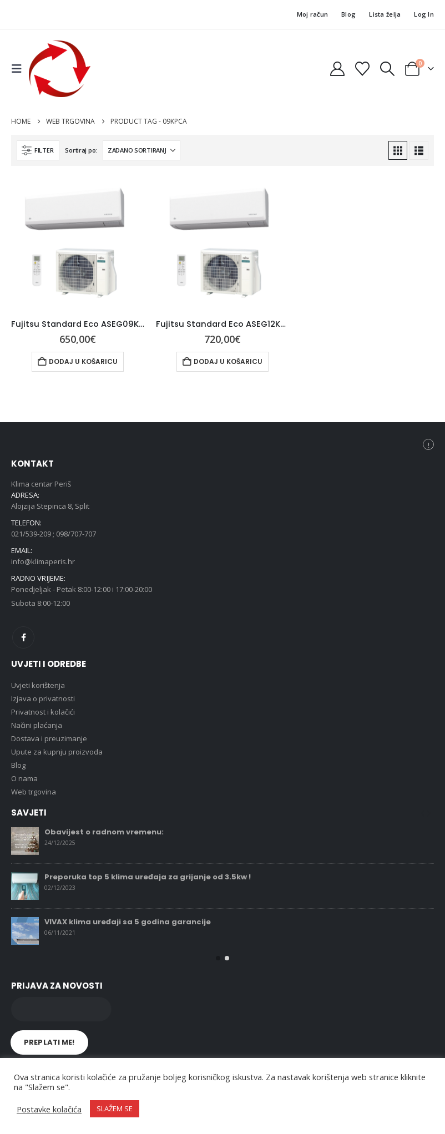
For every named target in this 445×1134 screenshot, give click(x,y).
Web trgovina (33, 792)
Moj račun (312, 14)
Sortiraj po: (81, 150)
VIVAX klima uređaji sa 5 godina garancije (127, 922)
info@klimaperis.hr (43, 561)
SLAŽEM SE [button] (115, 1108)
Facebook (23, 637)
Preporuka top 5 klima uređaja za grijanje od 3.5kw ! (147, 877)
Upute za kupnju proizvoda (57, 752)
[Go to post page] (25, 841)
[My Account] (337, 69)
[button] (20, 68)
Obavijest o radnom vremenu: (104, 832)
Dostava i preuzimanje (49, 738)
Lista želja (385, 14)
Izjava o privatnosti (43, 698)
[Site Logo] (59, 68)
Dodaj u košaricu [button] (83, 361)
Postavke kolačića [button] (49, 1109)
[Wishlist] (362, 69)
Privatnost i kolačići (43, 712)
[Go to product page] (78, 244)
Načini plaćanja (36, 725)
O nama (24, 778)
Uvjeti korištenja (38, 685)
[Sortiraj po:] (141, 150)
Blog (348, 14)
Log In (424, 14)
